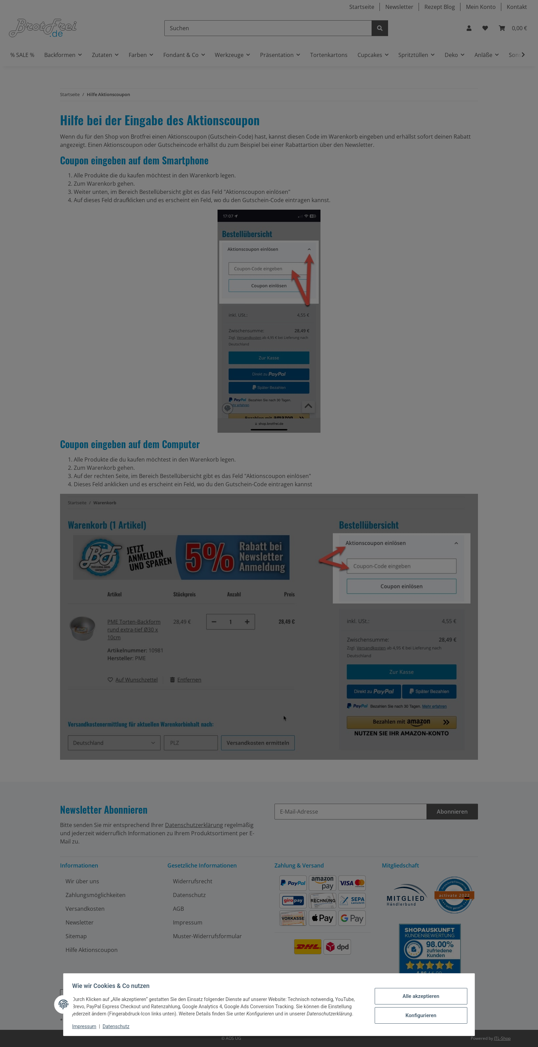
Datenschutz (118, 1026)
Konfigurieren (418, 1014)
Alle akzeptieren (418, 996)
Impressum (86, 1026)
